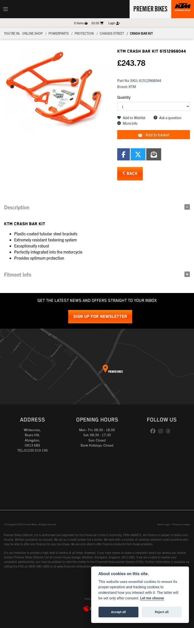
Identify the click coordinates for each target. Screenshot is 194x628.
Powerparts (58, 33)
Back (130, 173)
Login (114, 23)
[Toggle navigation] (5, 9)
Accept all (118, 612)
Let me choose (152, 598)
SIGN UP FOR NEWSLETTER (100, 316)
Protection (84, 33)
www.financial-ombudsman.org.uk (79, 566)
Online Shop (32, 33)
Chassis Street (112, 33)
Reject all (161, 612)
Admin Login (163, 524)
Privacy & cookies (181, 524)
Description (16, 207)
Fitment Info (17, 274)
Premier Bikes (150, 8)
